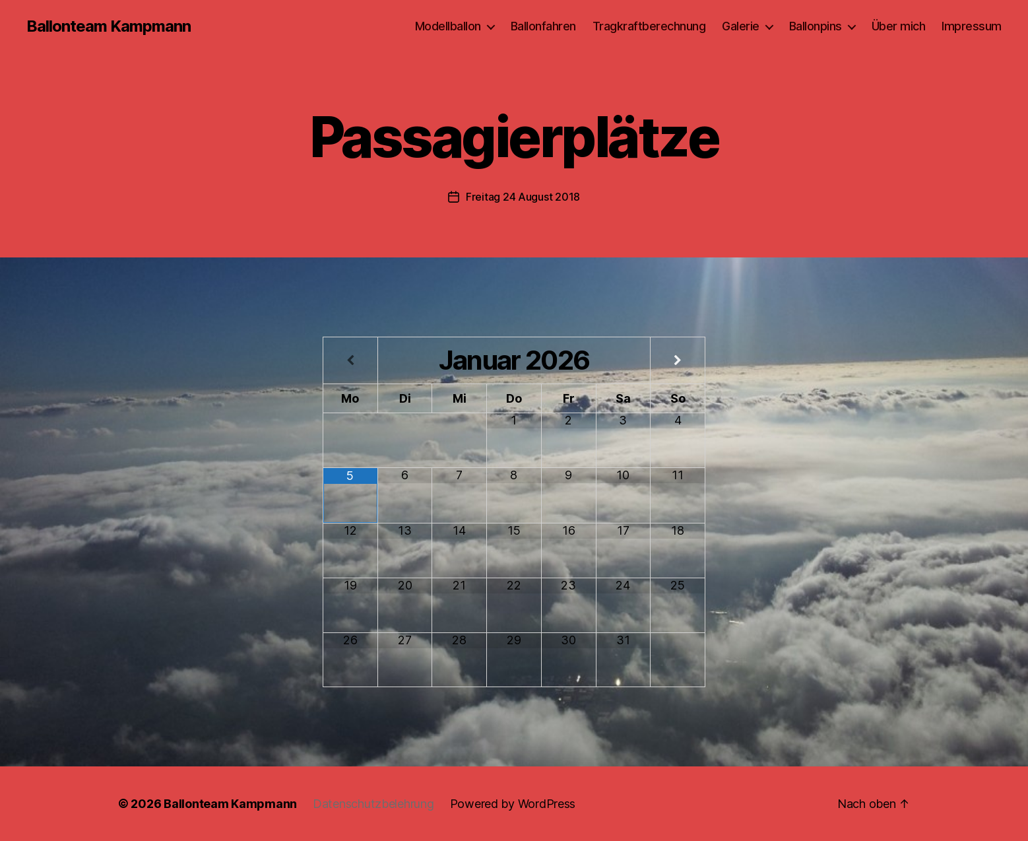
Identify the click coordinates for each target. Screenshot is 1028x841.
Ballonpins (815, 26)
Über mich (899, 26)
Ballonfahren (543, 26)
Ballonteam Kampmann (108, 26)
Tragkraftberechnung (649, 26)
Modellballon (448, 26)
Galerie (740, 26)
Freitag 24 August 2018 (523, 196)
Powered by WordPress (513, 804)
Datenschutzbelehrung (373, 804)
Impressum (972, 26)
